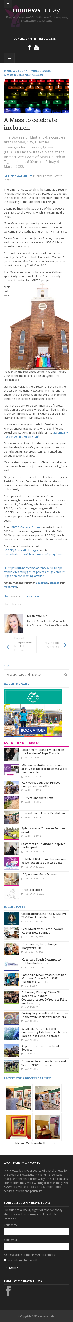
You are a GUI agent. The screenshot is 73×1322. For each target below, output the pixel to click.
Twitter (54, 583)
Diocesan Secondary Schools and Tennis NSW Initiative (43, 1063)
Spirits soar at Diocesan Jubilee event (43, 830)
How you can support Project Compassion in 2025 (40, 784)
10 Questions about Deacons (39, 874)
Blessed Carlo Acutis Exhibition (43, 813)
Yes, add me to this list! (22, 1260)
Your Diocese (31, 596)
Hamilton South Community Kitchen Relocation (41, 961)
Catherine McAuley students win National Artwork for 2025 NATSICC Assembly (43, 978)
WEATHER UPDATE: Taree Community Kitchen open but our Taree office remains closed (44, 1032)
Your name (11, 1225)
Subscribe (12, 1268)
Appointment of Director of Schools (40, 1048)
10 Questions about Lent (37, 798)
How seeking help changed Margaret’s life (40, 946)
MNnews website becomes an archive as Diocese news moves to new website (44, 768)
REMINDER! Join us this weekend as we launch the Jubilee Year (44, 861)
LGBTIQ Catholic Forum (25, 527)
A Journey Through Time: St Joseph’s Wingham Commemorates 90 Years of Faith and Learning (44, 997)
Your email (10, 1240)
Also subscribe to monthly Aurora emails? (30, 1254)
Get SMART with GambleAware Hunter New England (42, 930)
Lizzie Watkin (37, 616)
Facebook (42, 583)
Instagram (10, 587)
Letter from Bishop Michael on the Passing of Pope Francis (42, 751)
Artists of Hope (31, 890)
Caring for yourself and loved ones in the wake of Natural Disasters (44, 1015)
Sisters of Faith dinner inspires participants (43, 845)
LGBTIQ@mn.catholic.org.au (22, 550)
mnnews (36, 9)
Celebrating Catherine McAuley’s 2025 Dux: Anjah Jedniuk (44, 915)
